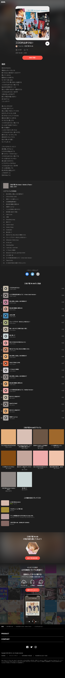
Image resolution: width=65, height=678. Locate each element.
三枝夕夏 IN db (28, 46)
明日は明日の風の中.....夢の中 (56, 467)
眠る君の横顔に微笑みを (12, 204)
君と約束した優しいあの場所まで (14, 194)
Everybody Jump (10, 219)
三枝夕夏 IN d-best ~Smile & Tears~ (21, 184)
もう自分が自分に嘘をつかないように (16, 263)
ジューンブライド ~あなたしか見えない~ (16, 237)
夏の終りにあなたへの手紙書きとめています (40, 446)
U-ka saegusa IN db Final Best (8, 445)
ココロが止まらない (38, 626)
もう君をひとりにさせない (8, 467)
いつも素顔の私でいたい (56, 445)
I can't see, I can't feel (12, 247)
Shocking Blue (10, 245)
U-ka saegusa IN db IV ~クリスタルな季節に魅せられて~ (24, 446)
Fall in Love (9, 214)
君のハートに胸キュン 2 (12, 199)
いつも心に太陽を (10, 250)
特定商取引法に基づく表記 (41, 655)
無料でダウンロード (32, 590)
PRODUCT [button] (5, 634)
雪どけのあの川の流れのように (40, 467)
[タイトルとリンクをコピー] (38, 274)
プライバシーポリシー (13, 655)
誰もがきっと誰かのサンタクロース (24, 467)
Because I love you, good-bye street (15, 252)
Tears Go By (9, 260)
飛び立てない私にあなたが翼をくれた (16, 235)
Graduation (9, 229)
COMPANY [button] (5, 639)
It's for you (9, 242)
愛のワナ (8, 222)
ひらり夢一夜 (9, 255)
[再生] (47, 44)
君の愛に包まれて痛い (12, 212)
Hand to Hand (9, 224)
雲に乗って (9, 232)
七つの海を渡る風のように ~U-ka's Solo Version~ (19, 258)
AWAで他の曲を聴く (32, 558)
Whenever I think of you (12, 240)
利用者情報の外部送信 (27, 655)
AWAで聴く (32, 57)
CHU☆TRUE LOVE (11, 196)
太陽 (7, 217)
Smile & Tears (9, 227)
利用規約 (3, 655)
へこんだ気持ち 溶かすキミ (13, 209)
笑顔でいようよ (10, 207)
